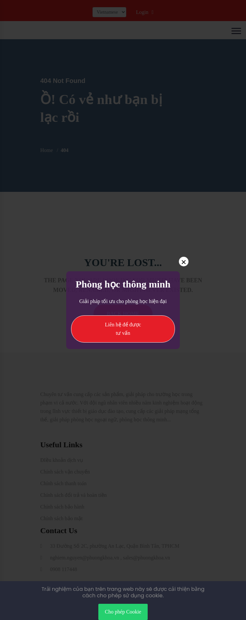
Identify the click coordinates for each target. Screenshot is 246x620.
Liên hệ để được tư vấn (123, 329)
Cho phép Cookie (123, 611)
